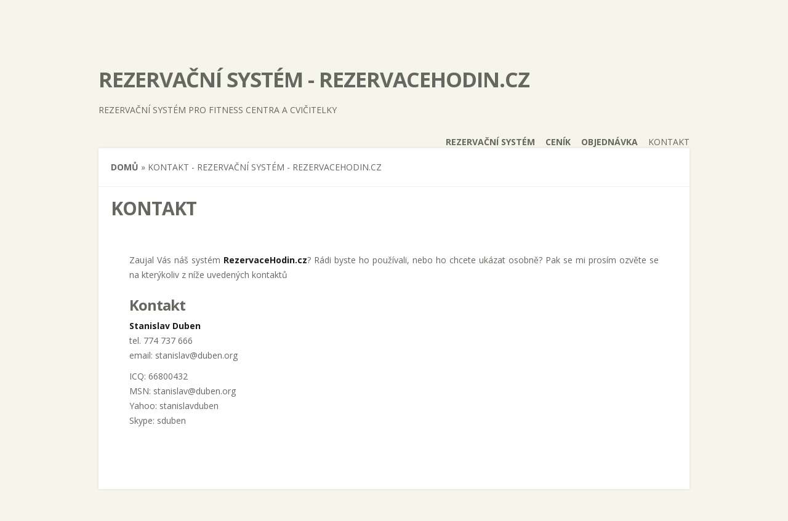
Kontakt (669, 142)
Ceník (558, 142)
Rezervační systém (490, 142)
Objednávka (609, 142)
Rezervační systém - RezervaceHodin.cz (313, 79)
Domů (125, 167)
